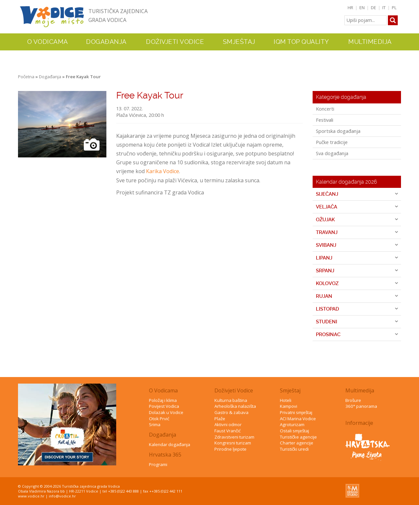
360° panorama (361, 406)
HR (350, 7)
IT (384, 7)
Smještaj (290, 390)
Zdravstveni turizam (234, 437)
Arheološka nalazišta (235, 406)
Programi (158, 464)
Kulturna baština (230, 400)
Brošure (353, 400)
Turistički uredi (294, 449)
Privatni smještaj (296, 412)
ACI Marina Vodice (298, 419)
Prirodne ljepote (230, 449)
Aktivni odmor (228, 424)
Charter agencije (296, 443)
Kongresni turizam (232, 443)
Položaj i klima (163, 400)
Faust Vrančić (227, 431)
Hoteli (285, 400)
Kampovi (288, 406)
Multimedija (359, 390)
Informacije (359, 422)
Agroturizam (292, 424)
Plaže (219, 419)
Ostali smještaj (294, 431)
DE (373, 7)
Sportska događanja (338, 131)
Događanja (106, 41)
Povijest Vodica (164, 406)
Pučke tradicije (332, 142)
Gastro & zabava (231, 412)
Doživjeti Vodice (233, 390)
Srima (154, 424)
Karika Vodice (162, 171)
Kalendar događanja (169, 444)
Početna (26, 77)
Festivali (324, 120)
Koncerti (325, 108)
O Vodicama (163, 390)
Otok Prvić (159, 419)
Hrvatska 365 (165, 454)
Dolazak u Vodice (166, 412)
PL (394, 7)
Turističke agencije (298, 437)
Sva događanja (332, 153)
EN (362, 7)
